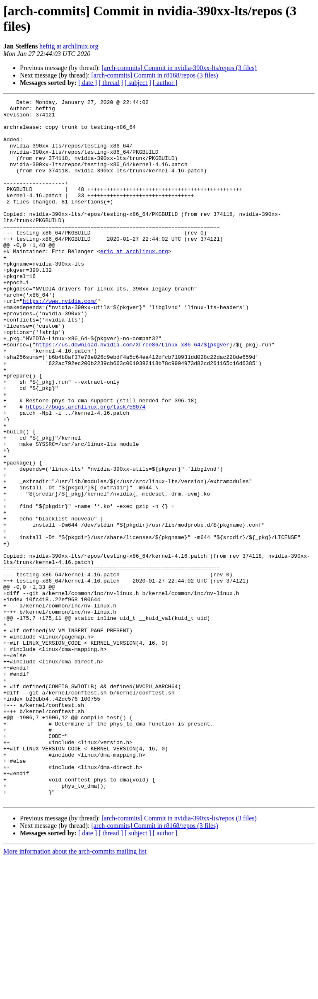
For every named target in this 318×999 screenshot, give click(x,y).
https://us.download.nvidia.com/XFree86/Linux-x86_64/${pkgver (132, 394)
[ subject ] (138, 82)
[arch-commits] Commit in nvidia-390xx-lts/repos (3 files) (179, 67)
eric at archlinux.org (134, 282)
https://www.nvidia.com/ (60, 342)
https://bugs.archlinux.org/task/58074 (86, 468)
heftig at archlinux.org (68, 46)
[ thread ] (111, 82)
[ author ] (165, 82)
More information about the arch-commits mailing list (75, 991)
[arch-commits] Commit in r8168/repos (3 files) (154, 75)
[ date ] (87, 82)
